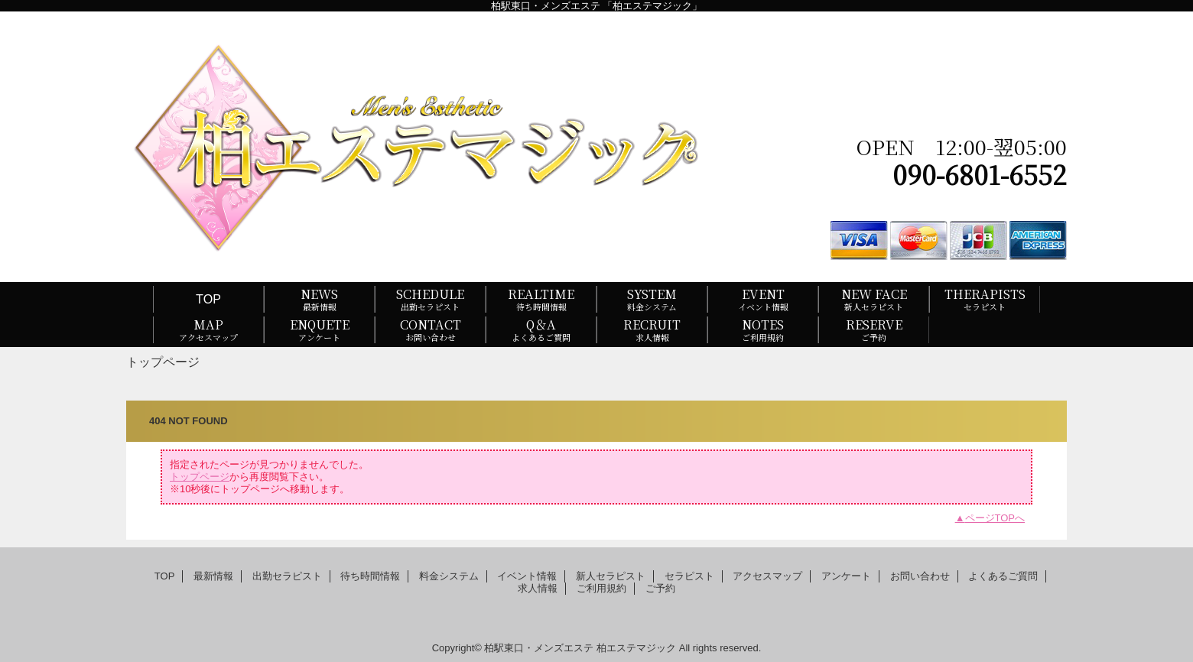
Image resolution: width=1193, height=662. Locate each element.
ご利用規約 (601, 588)
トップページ (199, 476)
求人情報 (537, 588)
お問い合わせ (920, 576)
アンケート (846, 576)
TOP (208, 299)
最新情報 (213, 576)
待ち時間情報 (370, 576)
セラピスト (689, 576)
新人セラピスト (610, 576)
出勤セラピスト (287, 576)
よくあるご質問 (1003, 576)
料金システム (449, 576)
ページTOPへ (995, 518)
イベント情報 (527, 576)
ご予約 (660, 588)
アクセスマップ (767, 576)
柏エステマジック (636, 648)
